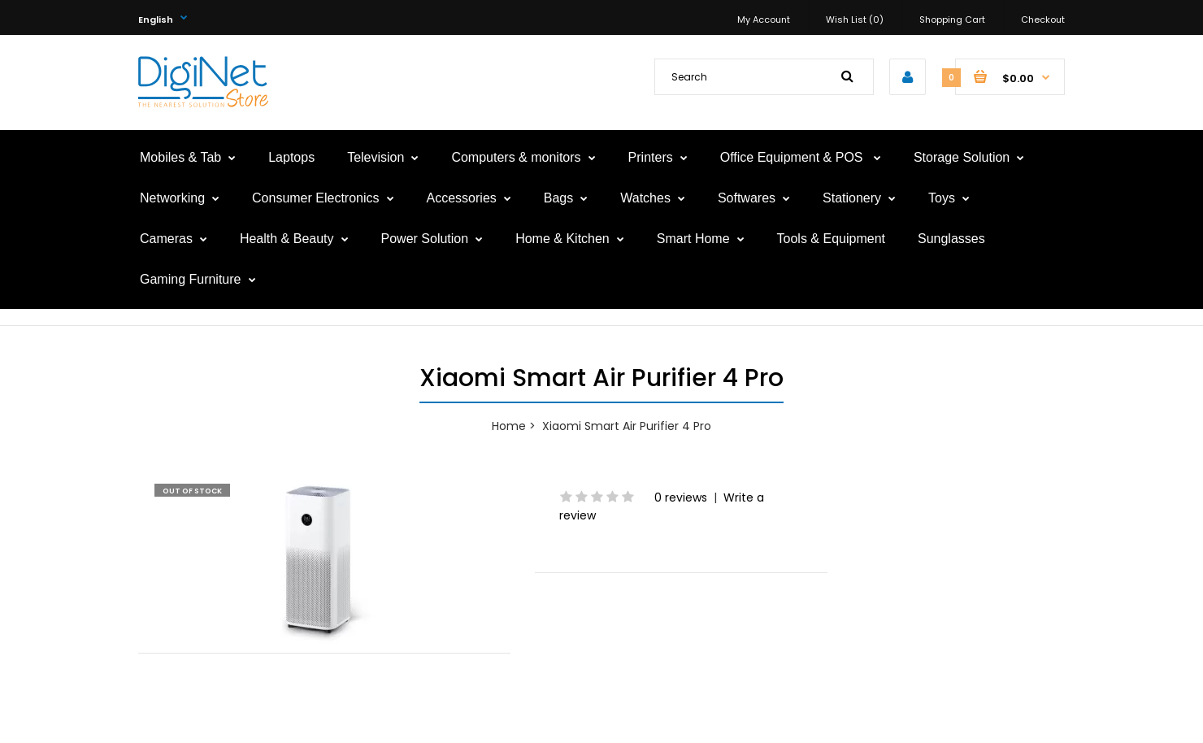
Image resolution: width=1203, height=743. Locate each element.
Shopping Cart (952, 19)
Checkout (1043, 19)
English (155, 19)
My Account (763, 19)
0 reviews (680, 497)
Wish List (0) (855, 19)
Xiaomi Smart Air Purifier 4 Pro (626, 426)
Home (509, 426)
